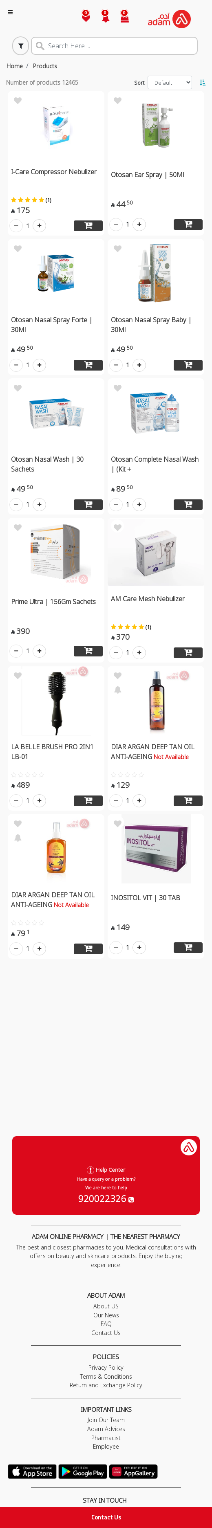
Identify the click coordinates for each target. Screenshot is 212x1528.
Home (15, 66)
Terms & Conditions (106, 1376)
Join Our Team (106, 1420)
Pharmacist (106, 1438)
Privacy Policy (106, 1367)
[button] (100, 19)
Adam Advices (106, 1429)
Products (45, 66)
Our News (106, 1315)
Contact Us (106, 1517)
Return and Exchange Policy (106, 1385)
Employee (106, 1446)
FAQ (106, 1324)
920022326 (106, 1198)
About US (106, 1306)
